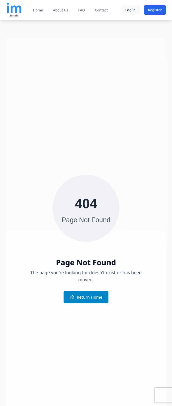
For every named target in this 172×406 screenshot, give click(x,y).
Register (155, 9)
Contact (101, 10)
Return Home (86, 297)
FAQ (81, 10)
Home (38, 10)
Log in (130, 9)
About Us (60, 10)
